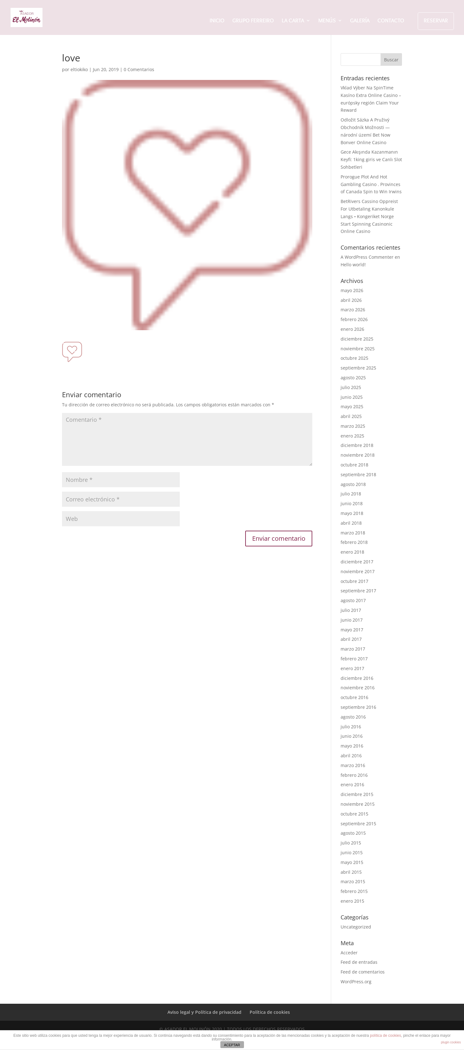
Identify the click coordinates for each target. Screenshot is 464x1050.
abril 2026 (351, 300)
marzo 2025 (353, 426)
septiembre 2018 (358, 474)
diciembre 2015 (357, 794)
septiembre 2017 (358, 591)
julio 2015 (351, 843)
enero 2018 (352, 552)
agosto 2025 (353, 378)
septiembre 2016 (358, 707)
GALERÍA (360, 21)
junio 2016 (352, 736)
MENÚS (327, 21)
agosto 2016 (353, 717)
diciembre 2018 (357, 445)
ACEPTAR (232, 1045)
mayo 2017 (352, 630)
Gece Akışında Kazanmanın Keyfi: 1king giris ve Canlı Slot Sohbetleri (371, 159)
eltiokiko (79, 69)
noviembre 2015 (358, 804)
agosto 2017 (353, 600)
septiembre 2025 (358, 368)
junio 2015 (352, 852)
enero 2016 (352, 785)
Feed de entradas (359, 962)
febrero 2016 (354, 775)
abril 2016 (351, 756)
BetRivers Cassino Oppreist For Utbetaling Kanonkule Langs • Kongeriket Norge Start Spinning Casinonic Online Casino (369, 216)
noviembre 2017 (358, 571)
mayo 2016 (352, 746)
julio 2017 (351, 610)
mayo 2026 (352, 290)
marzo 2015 (353, 881)
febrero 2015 (354, 891)
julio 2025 (351, 387)
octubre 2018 (354, 465)
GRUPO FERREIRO (253, 21)
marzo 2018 (353, 533)
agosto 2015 (353, 833)
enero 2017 (352, 668)
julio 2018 (351, 494)
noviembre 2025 (358, 349)
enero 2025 (352, 436)
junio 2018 (352, 503)
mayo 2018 (352, 513)
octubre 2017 (354, 581)
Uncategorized (356, 927)
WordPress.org (356, 982)
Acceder (349, 953)
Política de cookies (270, 1012)
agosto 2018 (353, 484)
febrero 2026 (354, 319)
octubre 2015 (354, 814)
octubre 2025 (354, 358)
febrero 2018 (354, 542)
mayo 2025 (352, 406)
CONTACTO (390, 21)
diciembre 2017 (357, 562)
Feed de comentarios (363, 972)
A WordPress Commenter (367, 257)
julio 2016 (351, 727)
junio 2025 (352, 397)
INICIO (217, 21)
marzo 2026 (353, 310)
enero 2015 (352, 901)
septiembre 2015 (358, 824)
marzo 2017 (353, 649)
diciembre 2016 (357, 678)
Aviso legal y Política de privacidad (204, 1012)
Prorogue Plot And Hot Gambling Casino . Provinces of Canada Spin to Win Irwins (371, 184)
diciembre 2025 (357, 339)
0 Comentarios (139, 69)
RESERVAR (436, 20)
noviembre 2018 (358, 455)
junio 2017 (352, 620)
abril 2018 (351, 523)
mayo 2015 (352, 862)
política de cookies (385, 1035)
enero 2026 (352, 329)
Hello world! (353, 265)
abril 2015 (351, 872)
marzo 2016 (353, 765)
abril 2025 (351, 416)
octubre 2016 (354, 697)
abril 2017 (351, 639)
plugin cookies (451, 1042)
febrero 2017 (354, 659)
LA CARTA (293, 21)
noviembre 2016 (358, 688)
